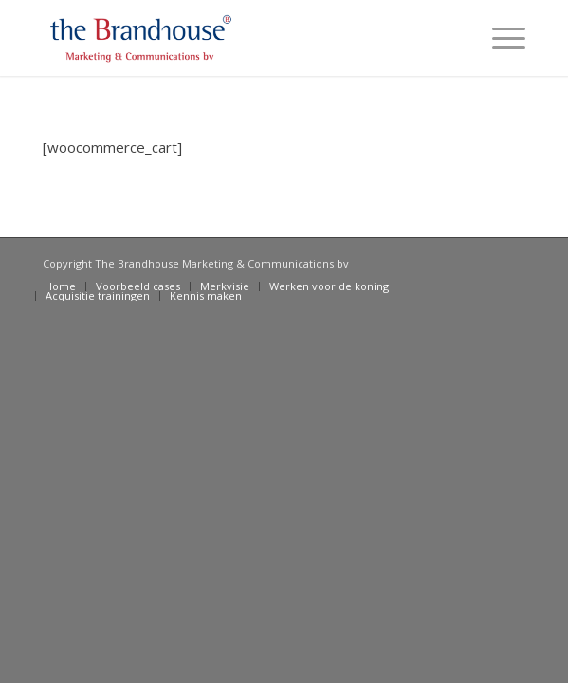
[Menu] (499, 38)
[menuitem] (60, 286)
